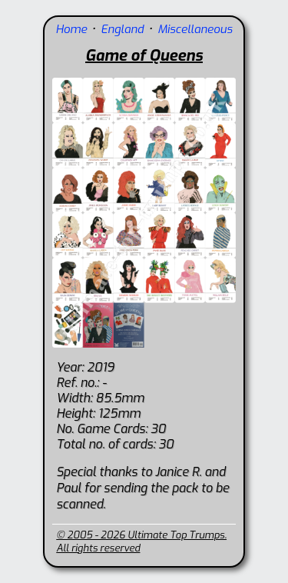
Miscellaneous (194, 29)
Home (71, 29)
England (122, 29)
